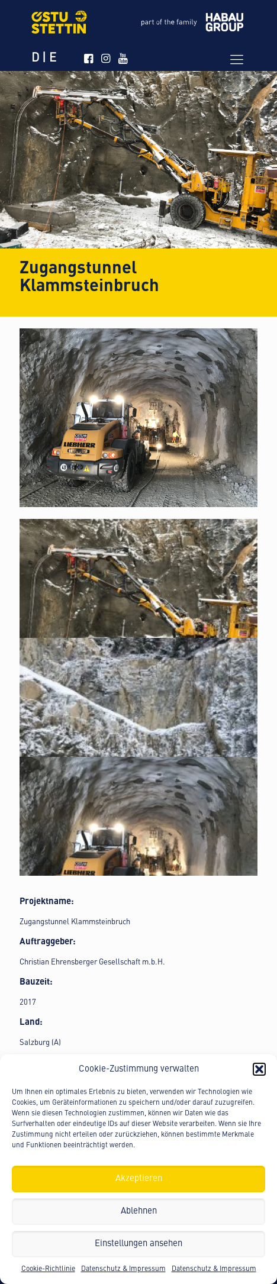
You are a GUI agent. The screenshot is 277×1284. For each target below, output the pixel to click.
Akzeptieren (138, 1179)
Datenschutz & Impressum (123, 1269)
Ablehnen (139, 1211)
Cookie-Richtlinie (48, 1269)
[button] (259, 1069)
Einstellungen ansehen (138, 1244)
